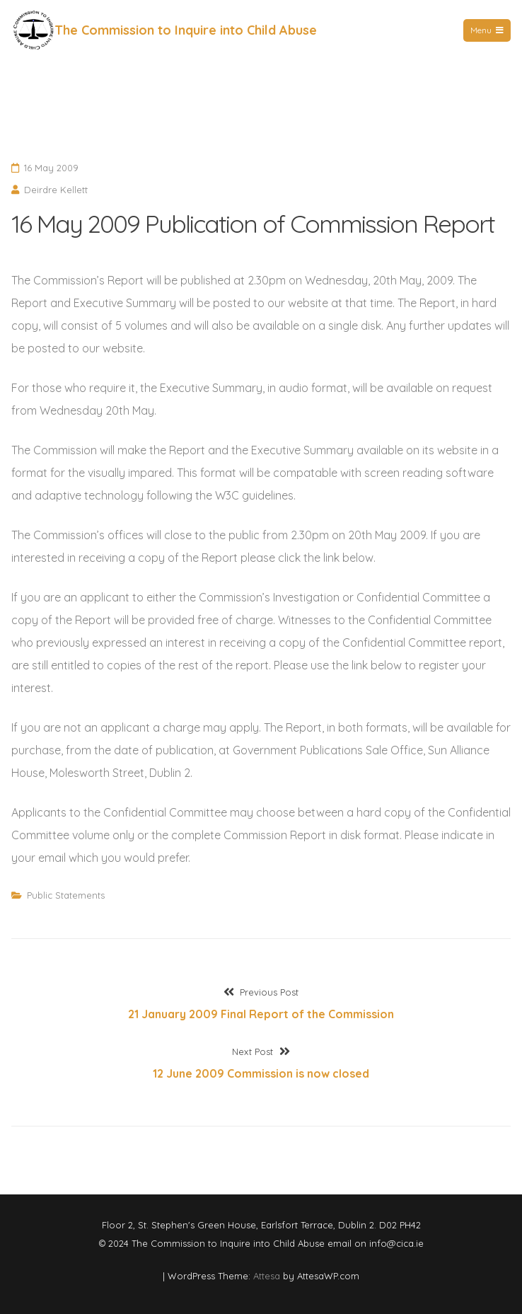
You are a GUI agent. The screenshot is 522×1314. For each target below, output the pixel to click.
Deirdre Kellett (56, 189)
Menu (487, 30)
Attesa (266, 1275)
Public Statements (66, 895)
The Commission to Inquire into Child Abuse (185, 30)
